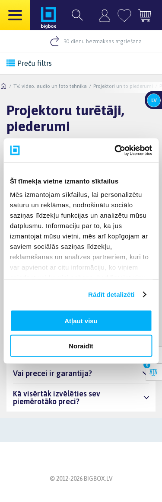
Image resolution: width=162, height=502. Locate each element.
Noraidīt (81, 346)
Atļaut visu (81, 320)
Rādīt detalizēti (111, 294)
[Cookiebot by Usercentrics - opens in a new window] (115, 150)
